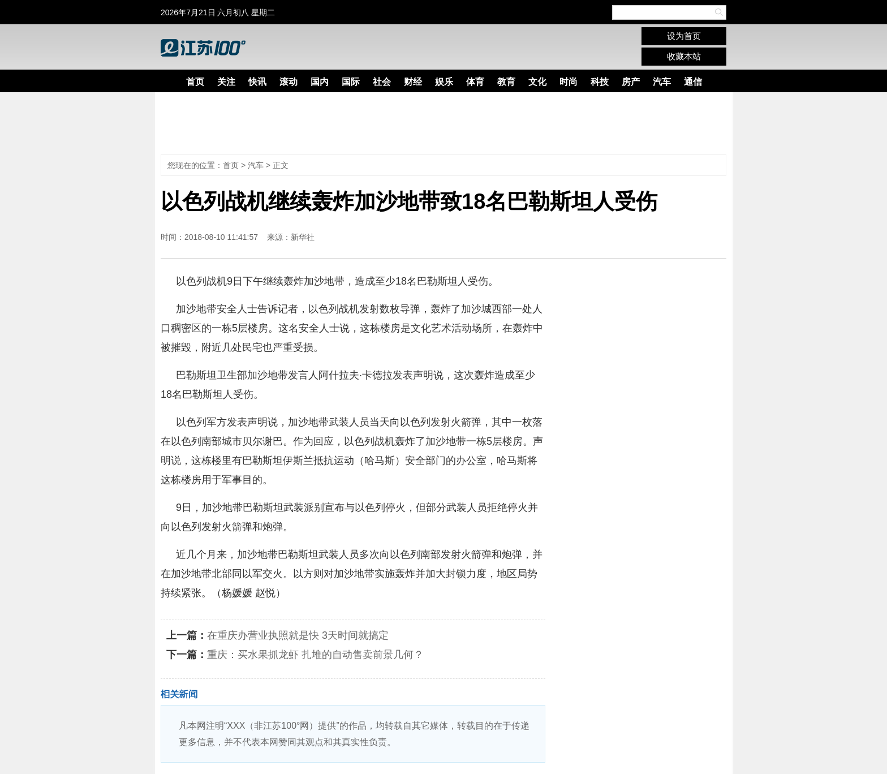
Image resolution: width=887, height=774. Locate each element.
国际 (351, 82)
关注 (226, 82)
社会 (382, 82)
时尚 (568, 82)
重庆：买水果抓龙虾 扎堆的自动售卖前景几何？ (315, 654)
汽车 (662, 82)
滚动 (288, 82)
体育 (475, 82)
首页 (195, 82)
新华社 (303, 237)
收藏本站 (684, 56)
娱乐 (444, 82)
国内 (320, 82)
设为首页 (684, 36)
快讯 (257, 82)
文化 (537, 82)
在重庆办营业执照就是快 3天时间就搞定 (298, 635)
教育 (506, 82)
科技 (600, 82)
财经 (413, 82)
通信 (693, 82)
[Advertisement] (435, 123)
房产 (631, 82)
